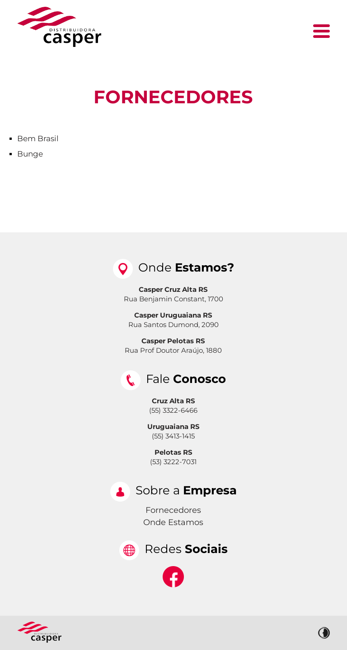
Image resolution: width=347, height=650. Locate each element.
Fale (186, 379)
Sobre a (186, 490)
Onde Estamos (173, 522)
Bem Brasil (38, 138)
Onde (186, 267)
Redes (186, 549)
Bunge (30, 153)
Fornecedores (173, 97)
